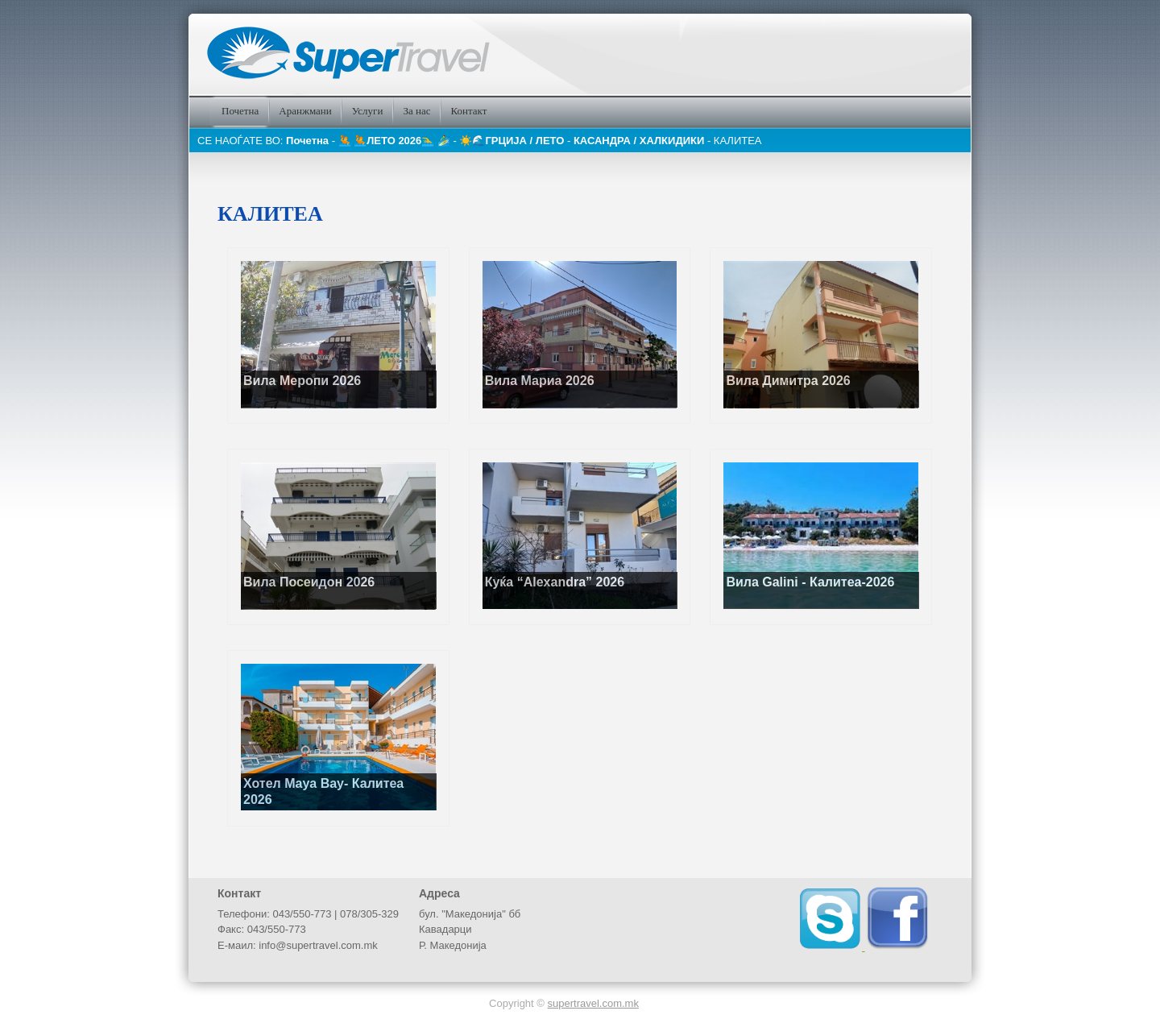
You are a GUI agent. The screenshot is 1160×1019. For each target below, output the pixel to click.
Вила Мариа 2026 (539, 380)
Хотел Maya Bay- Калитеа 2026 (323, 791)
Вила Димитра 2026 (788, 380)
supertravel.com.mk (593, 1003)
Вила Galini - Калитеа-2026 (810, 582)
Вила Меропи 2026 (302, 380)
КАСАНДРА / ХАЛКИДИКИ (640, 141)
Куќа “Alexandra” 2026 (554, 582)
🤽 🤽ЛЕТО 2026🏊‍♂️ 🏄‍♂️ (396, 141)
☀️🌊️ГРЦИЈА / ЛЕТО (512, 141)
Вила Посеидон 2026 (309, 582)
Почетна (307, 141)
